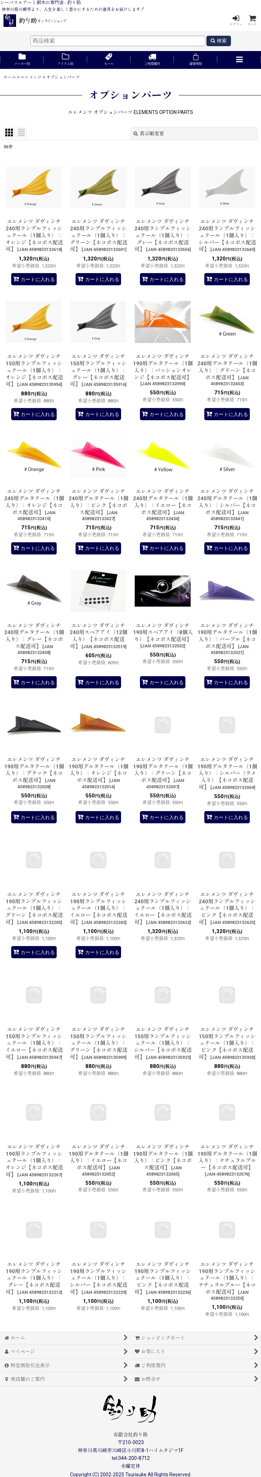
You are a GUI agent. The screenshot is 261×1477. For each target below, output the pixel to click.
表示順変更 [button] (148, 133)
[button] (239, 60)
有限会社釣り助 (130, 1434)
